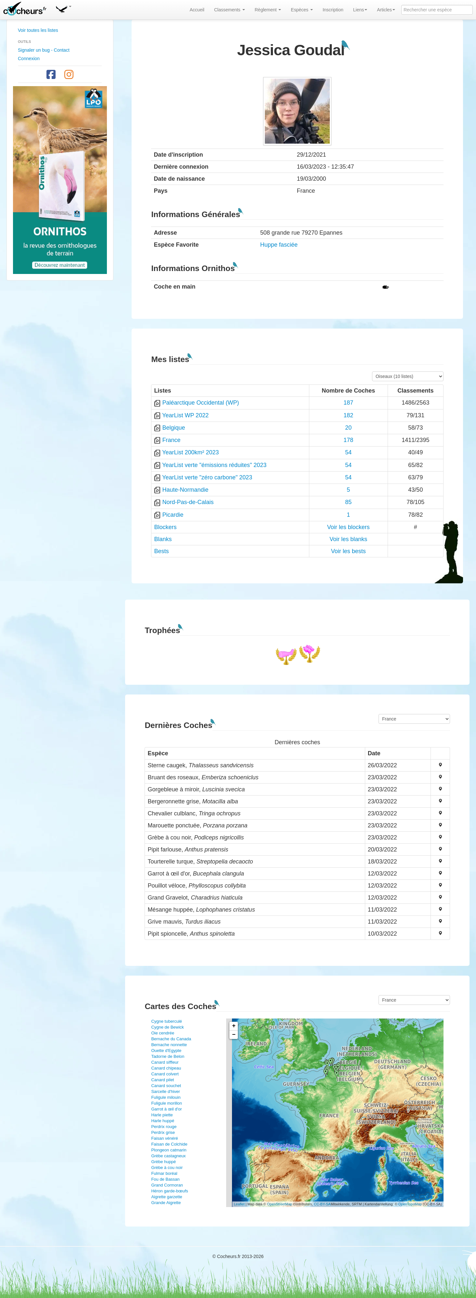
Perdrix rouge (163, 1126)
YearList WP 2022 (185, 415)
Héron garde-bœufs (169, 1190)
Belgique (173, 427)
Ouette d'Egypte (166, 1050)
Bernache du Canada (171, 1038)
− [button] (234, 1035)
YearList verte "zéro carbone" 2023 (207, 477)
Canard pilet (162, 1079)
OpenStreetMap (279, 1204)
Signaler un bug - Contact (44, 50)
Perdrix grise (163, 1132)
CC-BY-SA (322, 1204)
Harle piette (162, 1114)
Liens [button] (360, 9)
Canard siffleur (164, 1062)
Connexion (29, 58)
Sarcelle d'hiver (165, 1091)
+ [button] (234, 1026)
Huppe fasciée (279, 244)
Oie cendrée (162, 1033)
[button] (63, 8)
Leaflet (239, 1204)
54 (348, 452)
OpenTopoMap (410, 1204)
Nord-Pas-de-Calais (187, 502)
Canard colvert (165, 1073)
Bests (161, 551)
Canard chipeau (166, 1068)
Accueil (197, 9)
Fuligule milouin (165, 1097)
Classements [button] (229, 9)
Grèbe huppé (163, 1161)
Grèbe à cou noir (167, 1167)
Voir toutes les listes (38, 30)
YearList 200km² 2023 (190, 452)
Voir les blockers (348, 527)
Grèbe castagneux (168, 1155)
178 (348, 440)
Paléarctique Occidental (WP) (200, 402)
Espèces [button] (302, 9)
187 (348, 402)
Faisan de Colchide (169, 1144)
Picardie (172, 515)
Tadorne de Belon (167, 1056)
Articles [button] (386, 9)
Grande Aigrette (166, 1202)
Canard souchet (166, 1085)
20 (348, 427)
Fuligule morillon (166, 1103)
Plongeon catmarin (168, 1150)
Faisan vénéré (164, 1138)
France (171, 440)
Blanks (163, 539)
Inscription (333, 9)
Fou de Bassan (165, 1179)
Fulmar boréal (164, 1173)
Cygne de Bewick (167, 1027)
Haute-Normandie (185, 490)
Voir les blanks (348, 539)
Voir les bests (348, 551)
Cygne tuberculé (166, 1021)
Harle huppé (162, 1120)
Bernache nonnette (169, 1044)
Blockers (165, 527)
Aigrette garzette (166, 1196)
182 (348, 415)
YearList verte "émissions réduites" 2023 (214, 465)
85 (348, 502)
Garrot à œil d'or (166, 1109)
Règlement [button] (268, 9)
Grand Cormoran (167, 1185)
